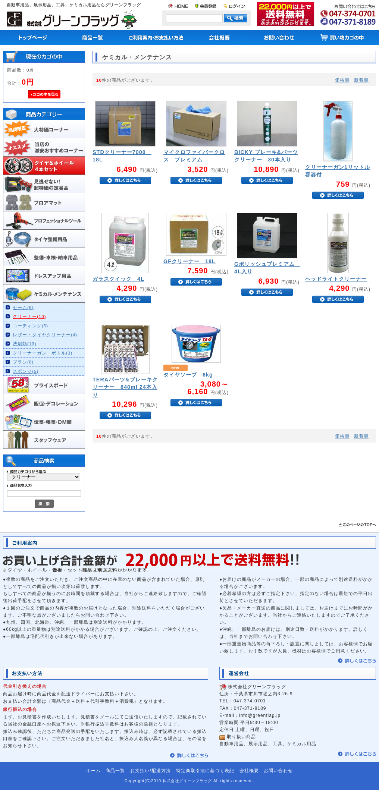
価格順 (342, 80)
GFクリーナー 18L (189, 261)
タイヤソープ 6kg (188, 375)
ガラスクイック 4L (118, 279)
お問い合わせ (278, 770)
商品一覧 (115, 770)
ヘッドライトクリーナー (336, 279)
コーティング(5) (30, 325)
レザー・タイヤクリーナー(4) (45, 334)
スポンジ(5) (25, 371)
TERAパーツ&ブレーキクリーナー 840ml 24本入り (125, 387)
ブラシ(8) (23, 361)
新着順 (361, 80)
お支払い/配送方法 (150, 770)
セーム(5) (23, 307)
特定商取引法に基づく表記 (205, 770)
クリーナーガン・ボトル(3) (42, 352)
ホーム (93, 770)
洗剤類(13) (25, 343)
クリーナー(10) (29, 316)
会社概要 (249, 770)
